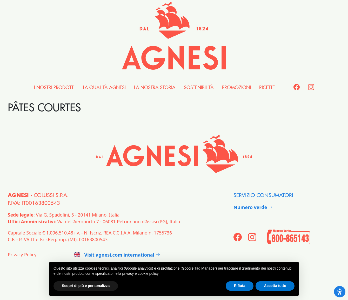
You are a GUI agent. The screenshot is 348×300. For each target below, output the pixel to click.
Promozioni (236, 87)
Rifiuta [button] (239, 286)
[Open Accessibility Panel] (339, 291)
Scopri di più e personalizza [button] (86, 286)
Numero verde (250, 207)
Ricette (267, 87)
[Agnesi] (174, 36)
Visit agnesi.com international (114, 255)
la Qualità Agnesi (104, 87)
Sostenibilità (199, 87)
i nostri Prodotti (54, 87)
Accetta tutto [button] (275, 286)
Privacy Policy (22, 254)
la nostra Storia (155, 87)
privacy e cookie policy (140, 273)
